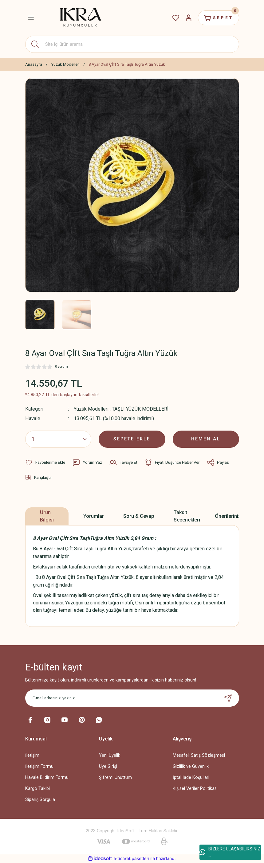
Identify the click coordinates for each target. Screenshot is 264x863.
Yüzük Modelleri (91, 409)
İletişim (32, 755)
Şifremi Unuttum (115, 777)
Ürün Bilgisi (47, 516)
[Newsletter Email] (132, 698)
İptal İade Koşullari (191, 777)
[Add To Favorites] (45, 462)
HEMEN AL (205, 439)
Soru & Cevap (138, 516)
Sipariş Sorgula (40, 799)
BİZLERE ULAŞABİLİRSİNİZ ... (229, 852)
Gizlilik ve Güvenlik (191, 766)
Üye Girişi (108, 766)
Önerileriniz (228, 516)
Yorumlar (93, 516)
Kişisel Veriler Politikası (195, 788)
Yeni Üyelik (109, 755)
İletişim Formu (39, 766)
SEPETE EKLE (131, 439)
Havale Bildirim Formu (47, 777)
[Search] (132, 44)
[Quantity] (58, 439)
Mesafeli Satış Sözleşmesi (199, 755)
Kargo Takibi (37, 788)
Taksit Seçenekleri (187, 516)
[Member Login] (188, 17)
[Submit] (228, 698)
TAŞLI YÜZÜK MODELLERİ (140, 409)
